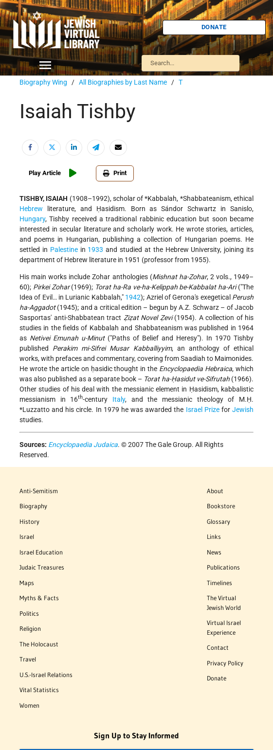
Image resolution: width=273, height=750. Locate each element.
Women (29, 705)
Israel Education (41, 552)
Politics (29, 613)
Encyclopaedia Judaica (83, 444)
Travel (27, 659)
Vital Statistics (39, 690)
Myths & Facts (39, 598)
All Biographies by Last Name (123, 82)
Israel (26, 536)
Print (109, 173)
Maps (26, 583)
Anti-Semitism (38, 491)
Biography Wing (43, 82)
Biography (33, 506)
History (29, 521)
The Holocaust (38, 644)
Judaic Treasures (41, 567)
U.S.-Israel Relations (46, 675)
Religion (30, 628)
